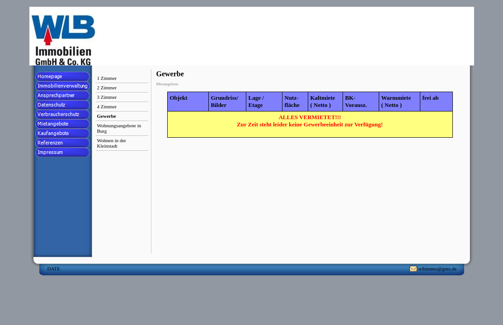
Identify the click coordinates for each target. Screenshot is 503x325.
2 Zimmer (107, 87)
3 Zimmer (107, 97)
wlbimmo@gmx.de (437, 268)
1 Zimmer (107, 78)
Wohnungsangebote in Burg (119, 128)
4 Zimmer (107, 106)
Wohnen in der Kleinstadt (112, 143)
